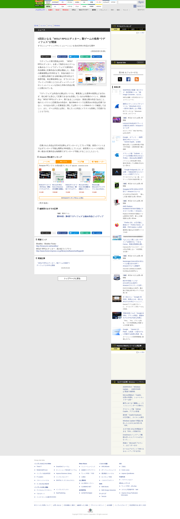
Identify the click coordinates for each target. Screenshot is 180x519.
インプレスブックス (62, 489)
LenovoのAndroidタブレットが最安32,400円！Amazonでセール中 (133, 125)
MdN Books (105, 486)
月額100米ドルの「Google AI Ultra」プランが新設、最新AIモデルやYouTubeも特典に (133, 315)
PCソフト (63, 162)
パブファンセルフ (127, 480)
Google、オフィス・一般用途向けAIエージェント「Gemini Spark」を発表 (132, 139)
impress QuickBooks (128, 473)
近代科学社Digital (86, 493)
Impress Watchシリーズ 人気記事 (129, 346)
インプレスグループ (121, 505)
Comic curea (125, 470)
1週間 (133, 29)
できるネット (41, 493)
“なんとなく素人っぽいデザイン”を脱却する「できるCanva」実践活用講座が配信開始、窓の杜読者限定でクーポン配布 (133, 244)
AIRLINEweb (105, 466)
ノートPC (46, 162)
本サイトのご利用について (42, 505)
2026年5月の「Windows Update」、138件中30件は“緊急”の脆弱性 (132, 389)
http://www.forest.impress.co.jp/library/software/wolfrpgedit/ (60, 251)
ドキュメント (103, 10)
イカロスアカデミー (107, 480)
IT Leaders (40, 477)
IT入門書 (81, 162)
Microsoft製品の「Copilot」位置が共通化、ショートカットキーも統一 (133, 397)
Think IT (39, 466)
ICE (120, 463)
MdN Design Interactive (108, 490)
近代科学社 (82, 490)
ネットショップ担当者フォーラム (66, 470)
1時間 (115, 29)
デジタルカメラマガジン (44, 490)
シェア (64, 56)
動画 (118, 10)
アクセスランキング (124, 26)
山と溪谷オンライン (87, 483)
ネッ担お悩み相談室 (43, 484)
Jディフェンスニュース (108, 470)
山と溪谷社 (82, 480)
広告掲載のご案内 (69, 505)
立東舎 (83, 477)
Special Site (121, 62)
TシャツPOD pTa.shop (129, 486)
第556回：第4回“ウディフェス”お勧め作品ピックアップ (80, 216)
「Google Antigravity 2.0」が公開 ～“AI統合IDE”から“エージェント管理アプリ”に (133, 172)
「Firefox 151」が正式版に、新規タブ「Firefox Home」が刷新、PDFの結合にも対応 (133, 225)
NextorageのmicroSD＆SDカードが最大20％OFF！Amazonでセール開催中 (133, 263)
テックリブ (102, 493)
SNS (112, 10)
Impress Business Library (64, 473)
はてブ (75, 56)
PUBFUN (122, 477)
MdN (100, 484)
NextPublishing (60, 493)
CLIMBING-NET (86, 486)
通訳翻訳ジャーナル (107, 473)
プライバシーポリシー (97, 505)
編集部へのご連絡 (82, 505)
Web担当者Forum (42, 470)
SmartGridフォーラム (62, 466)
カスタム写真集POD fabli (130, 489)
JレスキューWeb (106, 477)
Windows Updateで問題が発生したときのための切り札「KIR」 (133, 423)
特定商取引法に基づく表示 (137, 505)
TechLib (103, 496)
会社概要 (109, 505)
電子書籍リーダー (98, 162)
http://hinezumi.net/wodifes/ (47, 246)
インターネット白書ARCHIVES (46, 497)
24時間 (124, 29)
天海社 (124, 466)
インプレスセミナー (62, 477)
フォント (125, 10)
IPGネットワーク (124, 483)
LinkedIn (98, 56)
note (87, 56)
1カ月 (141, 29)
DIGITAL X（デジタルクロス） (65, 480)
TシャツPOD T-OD (87, 473)
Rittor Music (83, 463)
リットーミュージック (88, 466)
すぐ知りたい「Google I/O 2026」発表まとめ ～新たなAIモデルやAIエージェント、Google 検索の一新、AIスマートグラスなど (133, 301)
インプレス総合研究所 (43, 473)
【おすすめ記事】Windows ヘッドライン (130, 382)
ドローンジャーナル (43, 480)
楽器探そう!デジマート (88, 470)
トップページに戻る (72, 278)
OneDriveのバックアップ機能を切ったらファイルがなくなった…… (133, 437)
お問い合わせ (57, 505)
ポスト (47, 56)
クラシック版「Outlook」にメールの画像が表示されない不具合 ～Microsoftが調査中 (133, 155)
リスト (54, 56)
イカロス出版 (103, 463)
